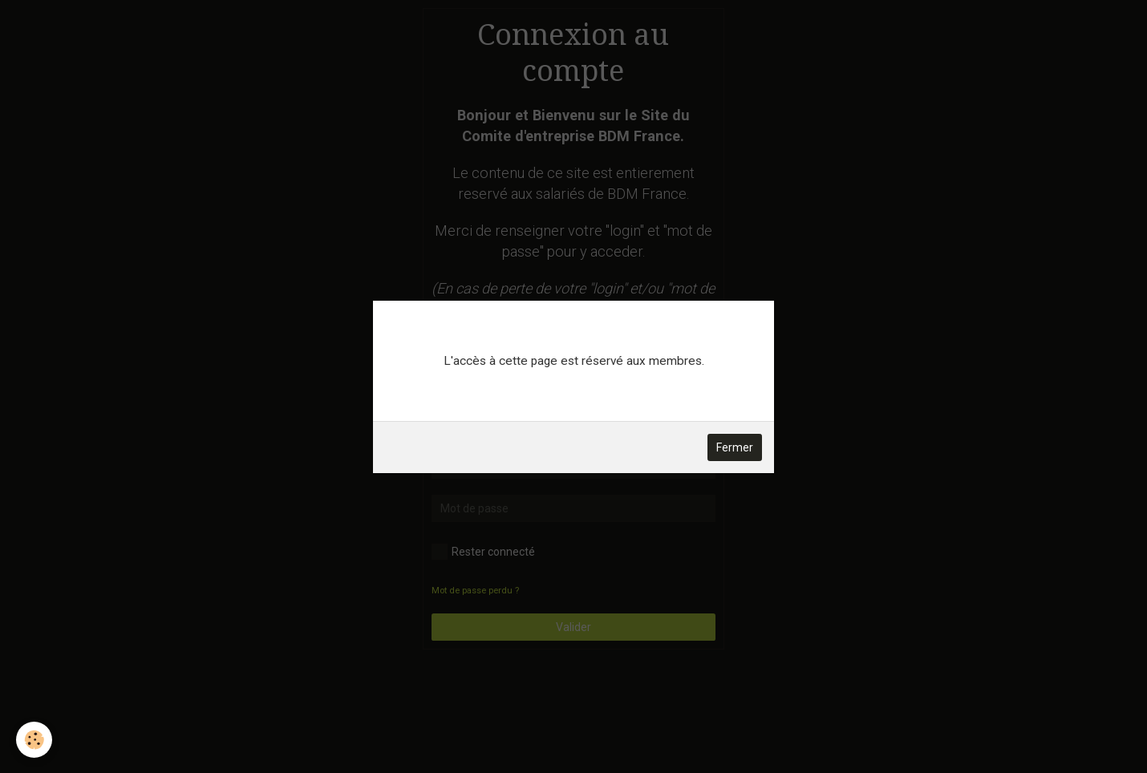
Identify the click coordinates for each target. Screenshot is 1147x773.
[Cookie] (34, 740)
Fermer (734, 447)
